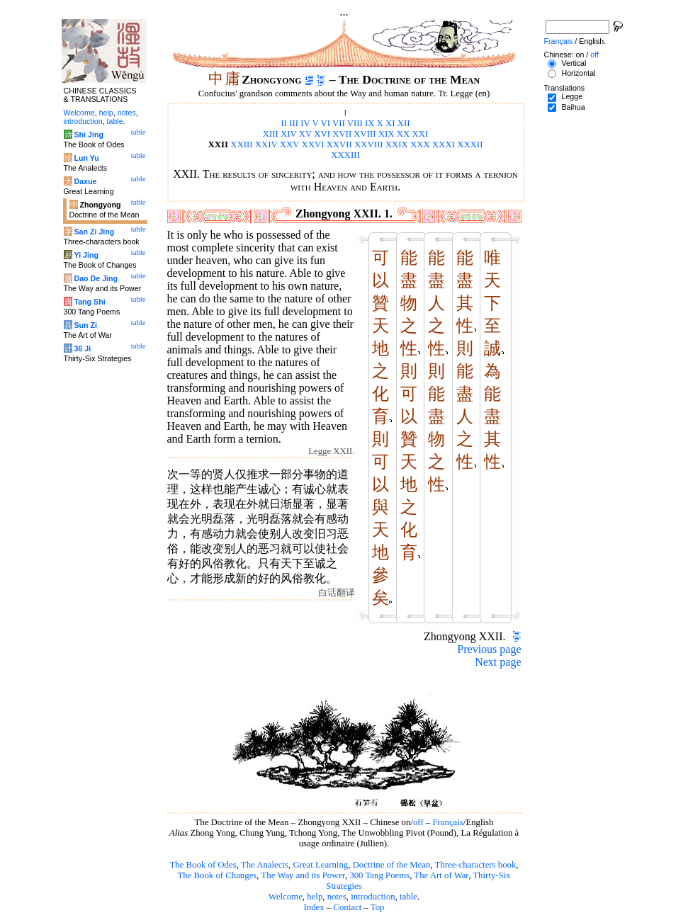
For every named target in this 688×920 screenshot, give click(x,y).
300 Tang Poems (379, 875)
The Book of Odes (202, 865)
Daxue (85, 181)
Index (313, 907)
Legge (571, 96)
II (284, 123)
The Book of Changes (216, 875)
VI (325, 123)
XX (403, 134)
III (293, 123)
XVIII (365, 134)
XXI (420, 134)
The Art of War (441, 875)
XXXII (470, 144)
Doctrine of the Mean (392, 865)
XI (390, 123)
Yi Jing (86, 255)
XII (403, 123)
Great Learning (320, 865)
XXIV (266, 144)
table (408, 897)
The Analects (264, 865)
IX (370, 123)
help (314, 897)
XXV (290, 144)
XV (305, 134)
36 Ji (82, 348)
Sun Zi (85, 325)
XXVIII (368, 144)
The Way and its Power (303, 875)
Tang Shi (89, 301)
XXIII (241, 144)
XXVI (312, 144)
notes (336, 897)
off (418, 822)
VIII (355, 123)
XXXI (443, 144)
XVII (341, 134)
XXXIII (345, 155)
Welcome (286, 897)
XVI (322, 134)
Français (447, 822)
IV (305, 123)
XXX (420, 144)
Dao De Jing (96, 278)
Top (378, 907)
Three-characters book (476, 865)
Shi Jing (88, 134)
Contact (347, 907)
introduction (373, 897)
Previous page (489, 649)
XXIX (396, 144)
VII (338, 123)
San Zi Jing (94, 231)
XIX (386, 134)
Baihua (573, 107)
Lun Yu (86, 158)
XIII (270, 134)
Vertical (573, 63)
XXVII (339, 144)
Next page (498, 662)
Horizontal (578, 73)
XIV (289, 134)
